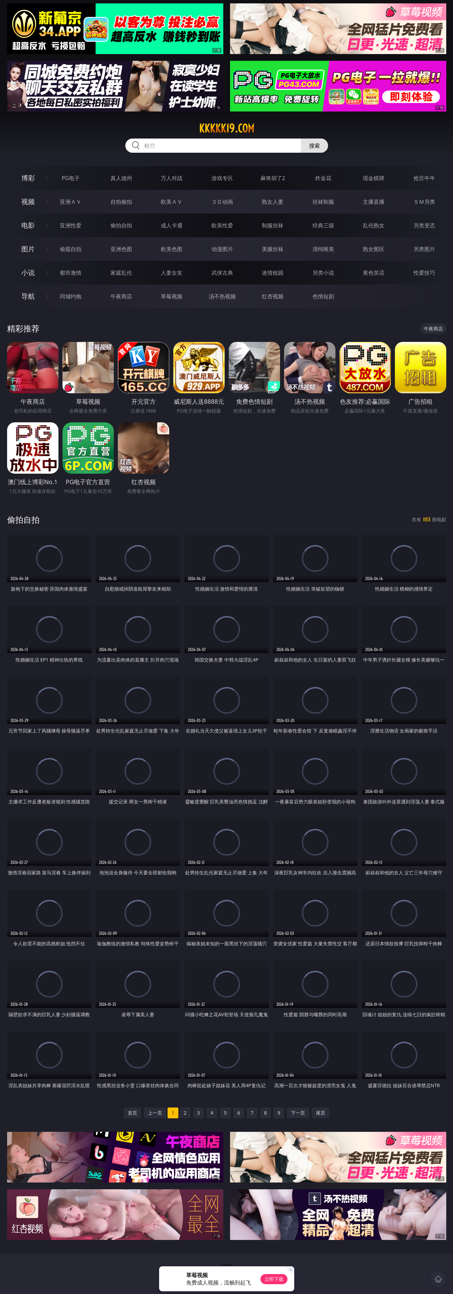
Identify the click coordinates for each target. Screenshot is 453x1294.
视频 (28, 201)
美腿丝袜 (272, 249)
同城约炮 (70, 296)
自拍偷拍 (121, 201)
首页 (132, 1113)
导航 (28, 296)
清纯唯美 (323, 249)
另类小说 (323, 272)
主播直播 (373, 201)
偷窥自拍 (70, 249)
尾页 (320, 1113)
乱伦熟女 (373, 225)
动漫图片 (222, 249)
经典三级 (323, 225)
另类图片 (424, 249)
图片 (28, 248)
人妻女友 (171, 272)
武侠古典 (222, 272)
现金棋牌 (373, 178)
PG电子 (71, 178)
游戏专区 (222, 178)
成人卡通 (171, 225)
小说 (28, 272)
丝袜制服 (323, 201)
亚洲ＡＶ (70, 201)
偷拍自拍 (121, 225)
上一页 (155, 1113)
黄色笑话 (373, 272)
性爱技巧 (424, 272)
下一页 (298, 1113)
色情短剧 (323, 296)
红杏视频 (272, 296)
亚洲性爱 (70, 225)
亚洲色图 (121, 249)
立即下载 (274, 1279)
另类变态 (424, 225)
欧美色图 (171, 249)
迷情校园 (272, 272)
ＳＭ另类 (424, 201)
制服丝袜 (272, 225)
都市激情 (70, 272)
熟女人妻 (272, 201)
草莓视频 (171, 296)
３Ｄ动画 (222, 201)
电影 (28, 225)
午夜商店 (121, 296)
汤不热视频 (222, 296)
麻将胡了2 (272, 178)
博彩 (28, 177)
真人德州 (121, 178)
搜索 (314, 145)
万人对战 (171, 178)
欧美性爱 (222, 225)
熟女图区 (373, 249)
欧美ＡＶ (171, 201)
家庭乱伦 (121, 272)
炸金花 (323, 178)
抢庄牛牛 (424, 178)
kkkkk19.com (226, 128)
